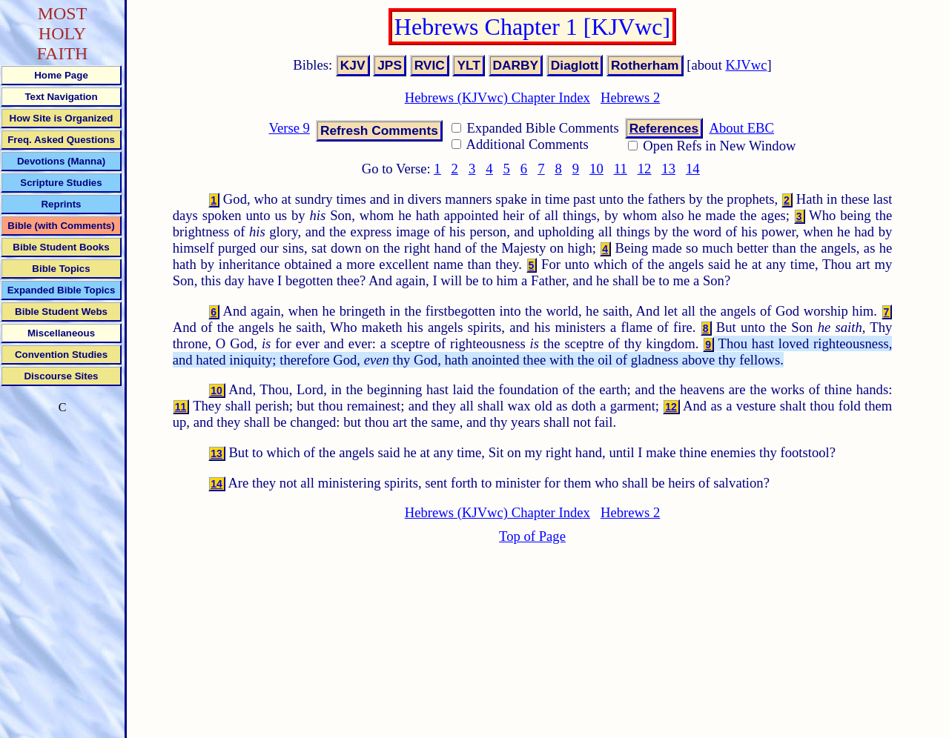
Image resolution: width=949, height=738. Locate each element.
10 (596, 168)
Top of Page (532, 536)
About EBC (741, 128)
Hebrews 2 (630, 97)
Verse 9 (288, 128)
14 (693, 168)
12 (645, 168)
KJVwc (746, 65)
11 (620, 168)
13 (668, 168)
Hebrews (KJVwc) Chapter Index (497, 97)
